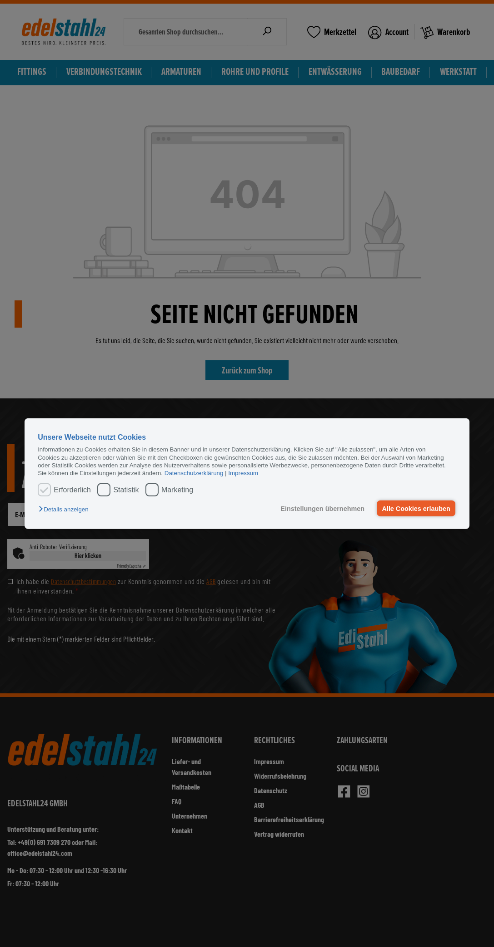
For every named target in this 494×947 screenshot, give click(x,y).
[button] (66, 509)
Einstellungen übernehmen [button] (322, 508)
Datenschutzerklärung (194, 473)
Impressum (243, 473)
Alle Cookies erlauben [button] (416, 508)
